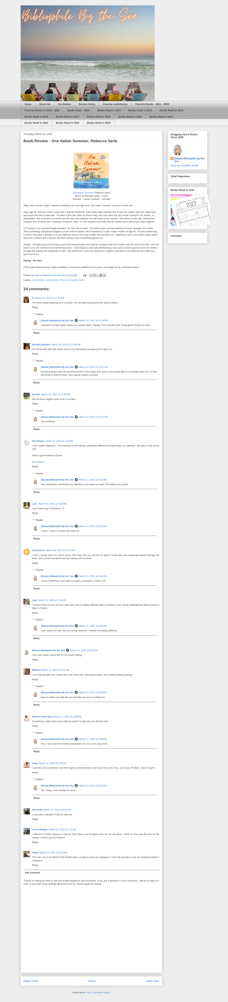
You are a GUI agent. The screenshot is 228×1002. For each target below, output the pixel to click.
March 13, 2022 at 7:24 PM (62, 829)
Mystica (36, 670)
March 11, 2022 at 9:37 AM (55, 670)
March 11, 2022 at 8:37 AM (92, 526)
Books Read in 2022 (67, 122)
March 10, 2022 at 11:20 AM (49, 298)
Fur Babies (64, 104)
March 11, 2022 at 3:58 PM (67, 716)
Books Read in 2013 (109, 110)
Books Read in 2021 (36, 122)
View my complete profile (184, 165)
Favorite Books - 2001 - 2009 (152, 104)
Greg (34, 763)
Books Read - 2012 (78, 110)
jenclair (36, 394)
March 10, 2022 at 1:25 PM (59, 441)
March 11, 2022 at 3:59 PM (93, 692)
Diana (35, 852)
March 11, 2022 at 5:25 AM (52, 600)
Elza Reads (38, 441)
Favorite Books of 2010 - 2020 (42, 110)
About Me (45, 104)
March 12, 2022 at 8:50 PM (93, 785)
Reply (35, 307)
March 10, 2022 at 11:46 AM (65, 344)
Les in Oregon (40, 829)
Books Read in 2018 (99, 116)
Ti (33, 298)
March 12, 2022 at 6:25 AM (57, 809)
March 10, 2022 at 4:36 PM (52, 503)
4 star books (38, 280)
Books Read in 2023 (99, 122)
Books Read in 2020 (161, 116)
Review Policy (87, 104)
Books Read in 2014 (140, 110)
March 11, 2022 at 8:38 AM (92, 576)
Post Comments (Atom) (98, 992)
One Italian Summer (83, 192)
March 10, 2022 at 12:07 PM (93, 367)
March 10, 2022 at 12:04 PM (93, 320)
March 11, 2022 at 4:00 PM (93, 739)
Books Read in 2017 (67, 116)
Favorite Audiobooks (115, 104)
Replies (39, 314)
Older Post (152, 981)
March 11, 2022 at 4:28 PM (52, 763)
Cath (34, 600)
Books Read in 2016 (36, 116)
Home (28, 104)
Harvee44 (37, 809)
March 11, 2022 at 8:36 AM (92, 479)
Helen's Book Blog (42, 716)
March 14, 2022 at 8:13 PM (53, 852)
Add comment (32, 872)
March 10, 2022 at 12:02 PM (55, 394)
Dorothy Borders (41, 344)
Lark (35, 503)
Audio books (51, 280)
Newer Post (31, 981)
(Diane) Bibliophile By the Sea (57, 320)
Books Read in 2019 (130, 116)
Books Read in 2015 (171, 110)
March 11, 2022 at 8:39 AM (92, 626)
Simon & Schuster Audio (71, 280)
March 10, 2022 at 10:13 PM (60, 550)
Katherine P (38, 550)
